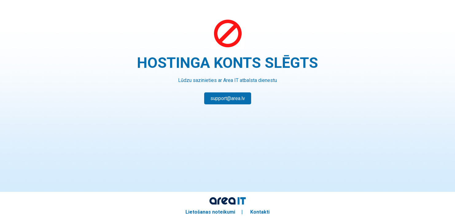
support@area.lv (227, 98)
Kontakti (260, 212)
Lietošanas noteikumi (210, 212)
